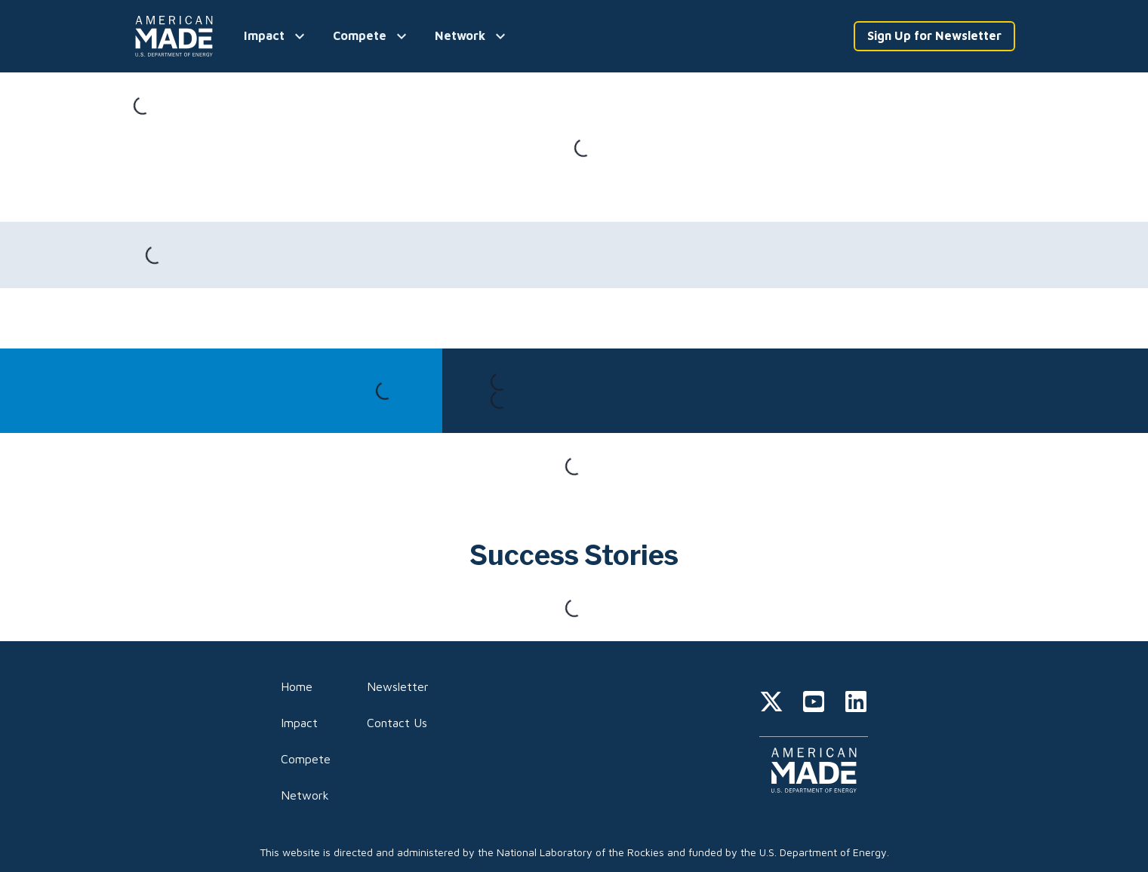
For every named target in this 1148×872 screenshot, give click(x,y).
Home (296, 686)
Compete (306, 759)
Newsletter (398, 686)
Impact (299, 722)
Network (305, 795)
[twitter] (771, 703)
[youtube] (814, 703)
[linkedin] (856, 703)
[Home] (177, 36)
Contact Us (397, 722)
